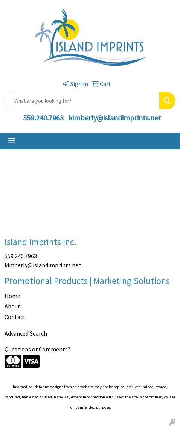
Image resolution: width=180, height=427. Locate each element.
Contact (15, 317)
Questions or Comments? (37, 349)
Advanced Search (26, 333)
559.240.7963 (43, 117)
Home (12, 295)
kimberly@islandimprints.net (115, 117)
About (12, 306)
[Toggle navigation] (12, 141)
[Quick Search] (82, 100)
